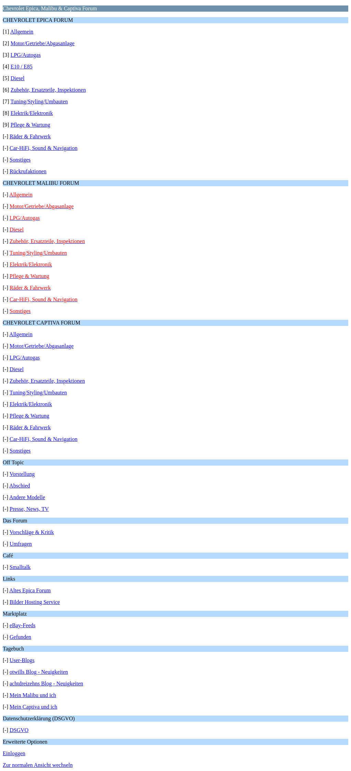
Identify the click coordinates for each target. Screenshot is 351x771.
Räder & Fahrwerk (30, 136)
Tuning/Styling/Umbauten (39, 101)
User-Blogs (22, 660)
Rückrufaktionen (28, 171)
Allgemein (22, 32)
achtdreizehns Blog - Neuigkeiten (46, 683)
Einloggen (14, 753)
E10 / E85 (22, 66)
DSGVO (19, 730)
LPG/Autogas (26, 55)
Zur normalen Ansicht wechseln (38, 765)
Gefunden (20, 637)
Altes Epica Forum (30, 590)
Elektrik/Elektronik (32, 113)
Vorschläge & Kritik (32, 532)
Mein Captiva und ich (33, 707)
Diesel (18, 78)
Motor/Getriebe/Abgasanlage (43, 43)
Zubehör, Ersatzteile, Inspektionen (48, 90)
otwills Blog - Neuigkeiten (39, 672)
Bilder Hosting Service (35, 602)
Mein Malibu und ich (33, 695)
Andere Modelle (27, 497)
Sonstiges (20, 160)
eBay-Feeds (23, 625)
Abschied (19, 486)
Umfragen (21, 544)
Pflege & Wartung (30, 125)
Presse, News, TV (29, 509)
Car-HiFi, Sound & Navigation (43, 148)
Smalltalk (20, 567)
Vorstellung (22, 474)
